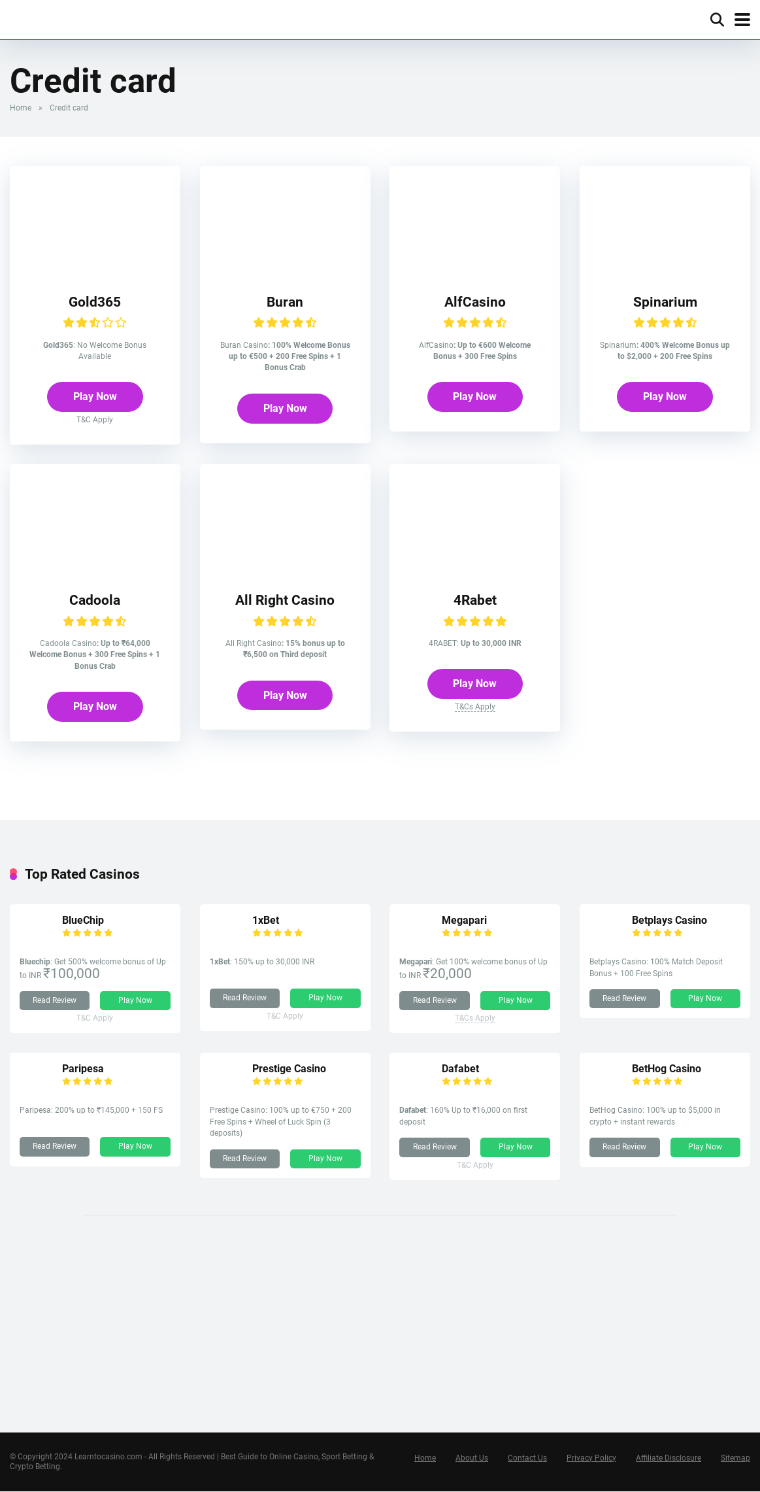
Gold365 (95, 302)
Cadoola (94, 600)
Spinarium (665, 302)
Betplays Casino (669, 921)
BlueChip (83, 921)
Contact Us (527, 1458)
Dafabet (461, 1069)
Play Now (95, 397)
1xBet (265, 921)
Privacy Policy (591, 1458)
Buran (285, 302)
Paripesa (83, 1069)
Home (20, 107)
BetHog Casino (666, 1069)
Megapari (464, 921)
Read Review (54, 1001)
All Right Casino (285, 600)
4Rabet (475, 600)
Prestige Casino (289, 1069)
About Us (471, 1458)
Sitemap (735, 1458)
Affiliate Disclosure (668, 1458)
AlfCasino (475, 302)
